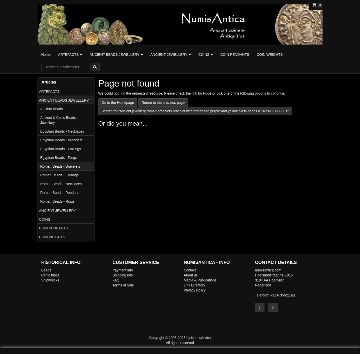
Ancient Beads (51, 109)
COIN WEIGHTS (52, 237)
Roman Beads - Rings (57, 201)
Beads (46, 270)
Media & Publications (200, 280)
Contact (190, 270)
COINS (44, 219)
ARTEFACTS (49, 92)
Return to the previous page (163, 103)
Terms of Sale (123, 285)
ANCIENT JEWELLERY (57, 211)
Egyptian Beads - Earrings (60, 149)
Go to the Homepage (118, 103)
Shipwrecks (50, 280)
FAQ (116, 280)
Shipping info (122, 275)
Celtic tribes (50, 275)
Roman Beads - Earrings (59, 175)
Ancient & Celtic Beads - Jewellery (59, 120)
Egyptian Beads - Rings (58, 158)
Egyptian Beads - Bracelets (61, 140)
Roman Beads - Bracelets (60, 166)
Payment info (122, 270)
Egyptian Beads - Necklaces (62, 131)
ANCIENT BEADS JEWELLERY (64, 100)
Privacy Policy (195, 290)
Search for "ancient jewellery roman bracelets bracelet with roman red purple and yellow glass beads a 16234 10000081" (195, 111)
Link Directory (194, 285)
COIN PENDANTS (53, 228)
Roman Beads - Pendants (60, 193)
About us (191, 275)
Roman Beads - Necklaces (61, 184)
